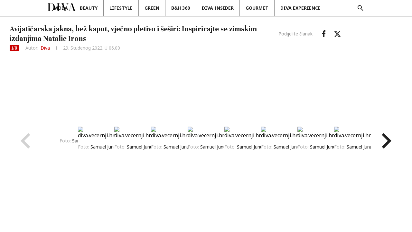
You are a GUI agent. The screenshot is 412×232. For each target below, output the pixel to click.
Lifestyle (157, 8)
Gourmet (293, 8)
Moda (97, 8)
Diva (45, 48)
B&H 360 (217, 8)
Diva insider (254, 8)
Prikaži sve (266, 141)
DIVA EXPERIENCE (337, 8)
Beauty (125, 8)
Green (188, 8)
